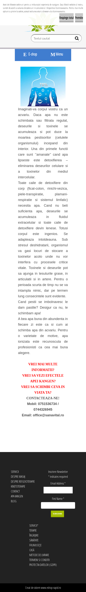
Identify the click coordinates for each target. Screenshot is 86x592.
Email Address (58, 483)
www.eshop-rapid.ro (51, 588)
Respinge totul (66, 18)
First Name (58, 499)
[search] (77, 39)
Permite (79, 18)
